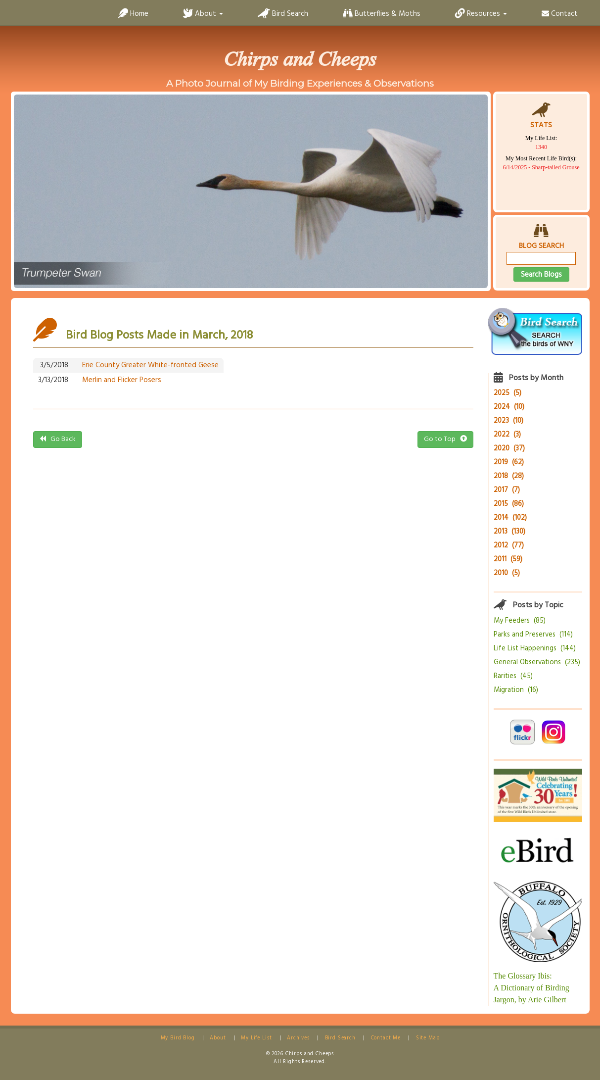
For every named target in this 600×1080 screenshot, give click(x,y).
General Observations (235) (537, 662)
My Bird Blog (178, 1038)
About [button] (203, 14)
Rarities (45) (513, 676)
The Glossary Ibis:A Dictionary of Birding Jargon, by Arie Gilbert (531, 988)
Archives (298, 1038)
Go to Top (445, 439)
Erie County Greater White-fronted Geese (150, 365)
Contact (560, 14)
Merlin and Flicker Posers (121, 380)
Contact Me (386, 1038)
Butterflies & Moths (381, 14)
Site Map (428, 1038)
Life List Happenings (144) (535, 648)
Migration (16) (516, 690)
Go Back (58, 439)
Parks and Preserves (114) (533, 634)
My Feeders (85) (520, 621)
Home (133, 14)
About (218, 1038)
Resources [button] (481, 14)
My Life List (256, 1038)
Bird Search (283, 14)
